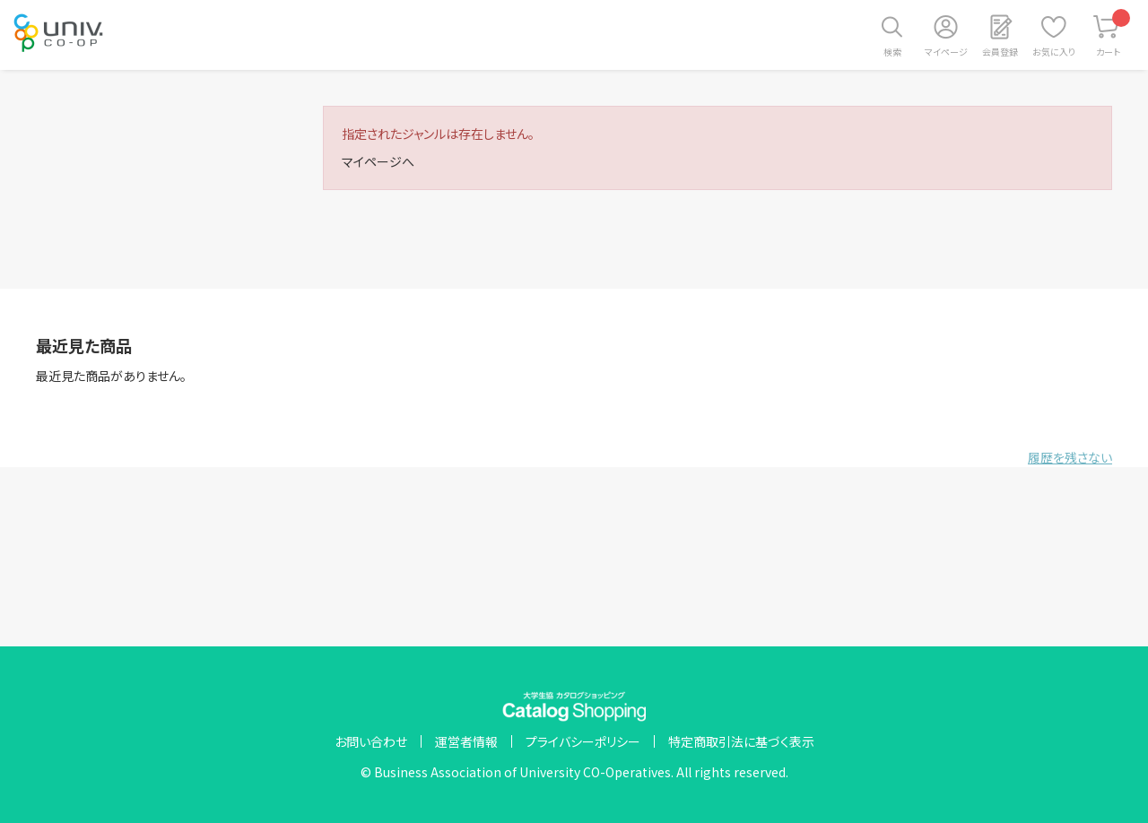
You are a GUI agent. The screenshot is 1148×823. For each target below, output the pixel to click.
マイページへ (378, 161)
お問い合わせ (371, 741)
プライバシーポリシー (583, 741)
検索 (892, 51)
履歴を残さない (1070, 457)
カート (1113, 33)
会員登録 (1000, 51)
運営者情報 (466, 741)
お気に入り (1053, 51)
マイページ (946, 51)
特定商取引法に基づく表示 (741, 741)
